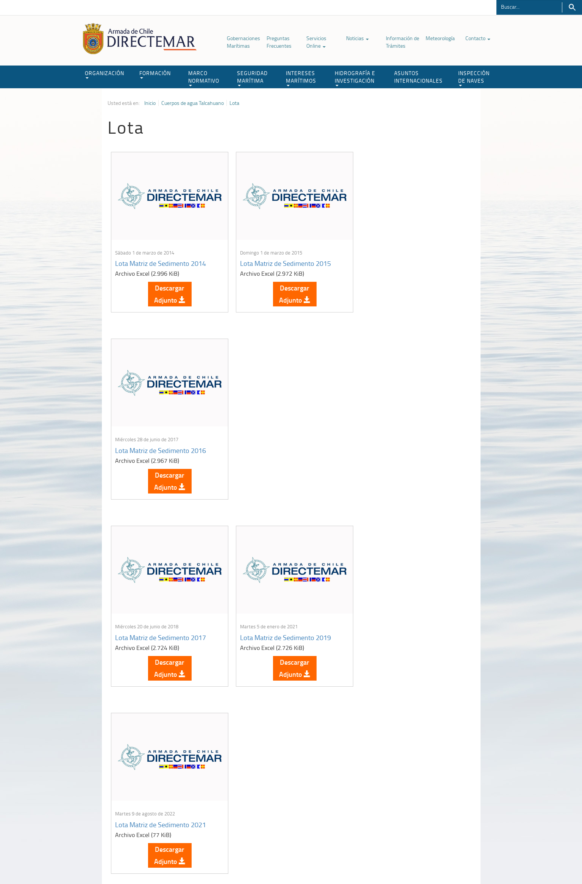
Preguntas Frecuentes (279, 41)
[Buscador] (529, 6)
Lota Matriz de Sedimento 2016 (405, 261)
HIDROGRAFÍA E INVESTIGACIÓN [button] (355, 77)
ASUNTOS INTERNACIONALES (418, 76)
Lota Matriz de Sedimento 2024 (405, 631)
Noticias (357, 38)
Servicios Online (316, 41)
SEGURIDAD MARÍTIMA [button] (252, 77)
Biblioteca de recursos (208, 860)
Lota (234, 103)
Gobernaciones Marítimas (243, 41)
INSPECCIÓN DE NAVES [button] (474, 77)
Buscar (572, 7)
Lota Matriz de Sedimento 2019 (283, 446)
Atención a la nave (419, 775)
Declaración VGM (418, 794)
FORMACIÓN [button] (155, 74)
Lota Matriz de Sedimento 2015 (283, 261)
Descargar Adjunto (168, 292)
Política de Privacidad (157, 860)
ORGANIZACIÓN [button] (104, 74)
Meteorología (440, 38)
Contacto (477, 38)
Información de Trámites (402, 41)
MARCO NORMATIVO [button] (203, 77)
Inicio (150, 103)
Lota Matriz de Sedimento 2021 (405, 446)
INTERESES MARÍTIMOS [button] (301, 77)
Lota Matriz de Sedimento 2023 (283, 631)
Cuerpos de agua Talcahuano (192, 103)
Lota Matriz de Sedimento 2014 (160, 261)
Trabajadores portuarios (425, 784)
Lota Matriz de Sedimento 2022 (160, 631)
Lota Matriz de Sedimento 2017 (160, 446)
